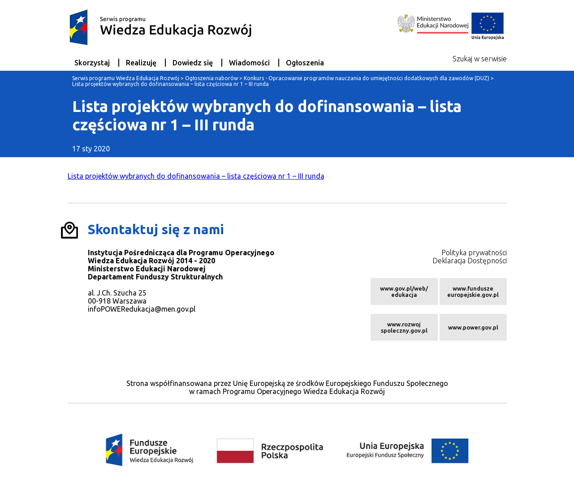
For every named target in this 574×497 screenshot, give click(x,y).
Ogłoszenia (305, 63)
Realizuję (141, 63)
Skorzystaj (92, 63)
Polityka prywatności (474, 252)
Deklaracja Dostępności (469, 261)
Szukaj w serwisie (480, 59)
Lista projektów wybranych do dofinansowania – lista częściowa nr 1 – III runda (196, 176)
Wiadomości (249, 63)
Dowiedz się (193, 63)
